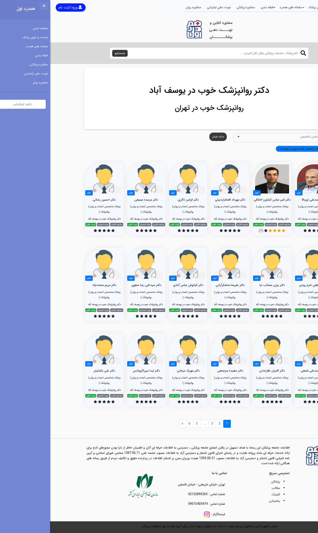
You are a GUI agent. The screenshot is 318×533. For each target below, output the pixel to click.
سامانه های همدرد (240, 7)
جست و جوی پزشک (271, 7)
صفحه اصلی (297, 7)
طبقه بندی (217, 7)
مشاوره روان (143, 7)
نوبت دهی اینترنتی (169, 7)
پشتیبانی (224, 500)
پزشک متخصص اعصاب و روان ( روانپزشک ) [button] (249, 148)
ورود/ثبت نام (20, 7)
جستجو (70, 53)
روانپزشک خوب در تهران (159, 108)
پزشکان (225, 481)
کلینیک (225, 494)
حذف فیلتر (168, 136)
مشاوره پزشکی (196, 7)
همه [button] (277, 148)
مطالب (225, 488)
